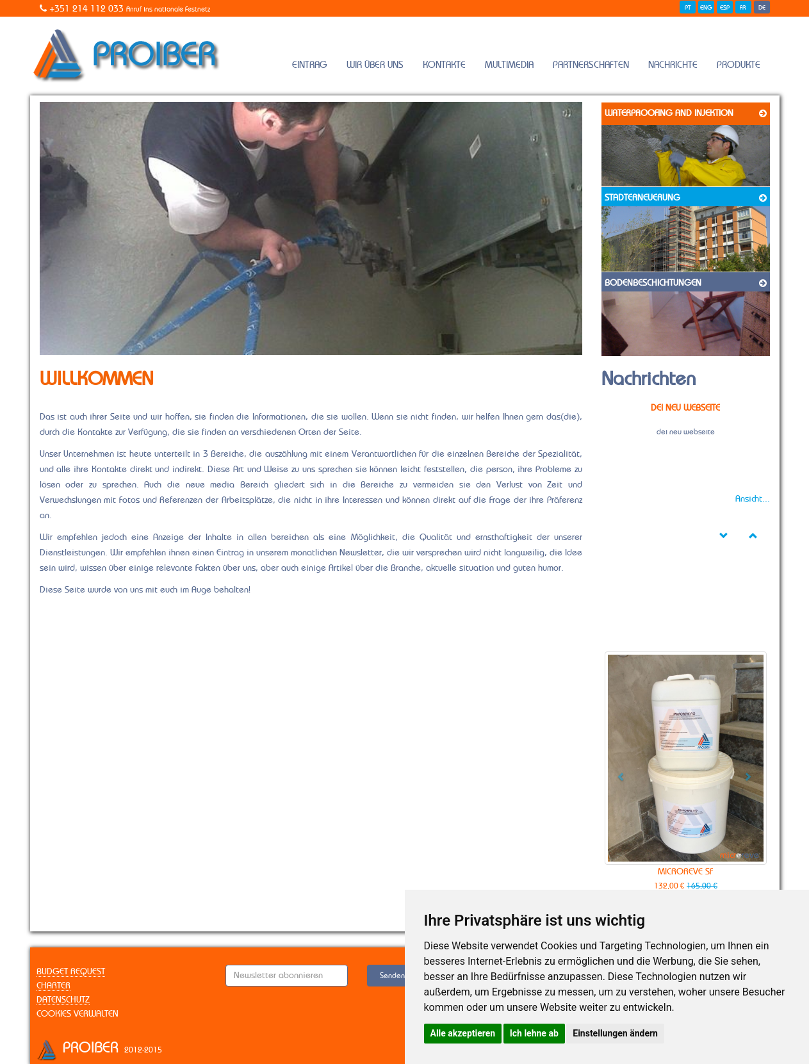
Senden (392, 975)
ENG (706, 7)
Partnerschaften (591, 65)
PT (688, 7)
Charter (53, 985)
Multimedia (509, 65)
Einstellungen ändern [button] (615, 1033)
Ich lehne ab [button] (534, 1033)
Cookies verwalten (77, 1014)
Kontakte (444, 65)
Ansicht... (752, 499)
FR (743, 7)
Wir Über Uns (375, 65)
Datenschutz (63, 999)
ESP (725, 7)
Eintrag (309, 65)
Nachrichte (673, 65)
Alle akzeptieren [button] (463, 1033)
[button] (617, 772)
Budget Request (71, 971)
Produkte (738, 65)
